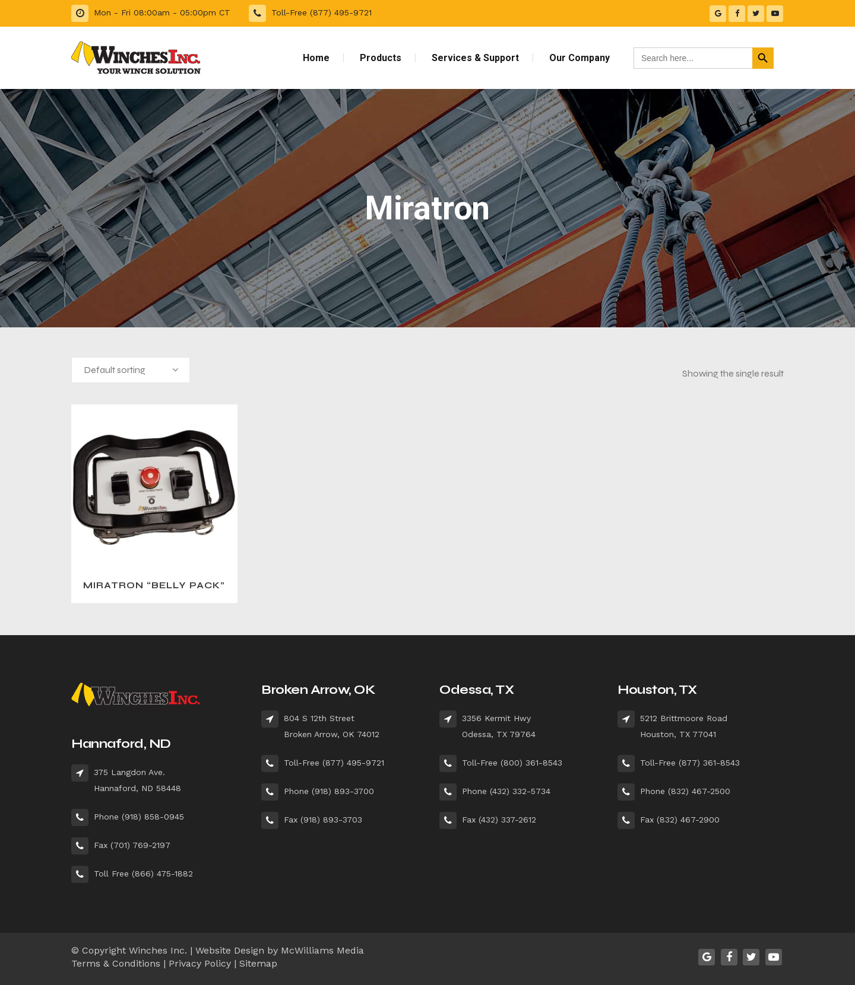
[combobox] (130, 370)
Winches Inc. (158, 950)
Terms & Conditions (115, 963)
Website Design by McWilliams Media (279, 950)
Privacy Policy (200, 963)
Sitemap (258, 963)
